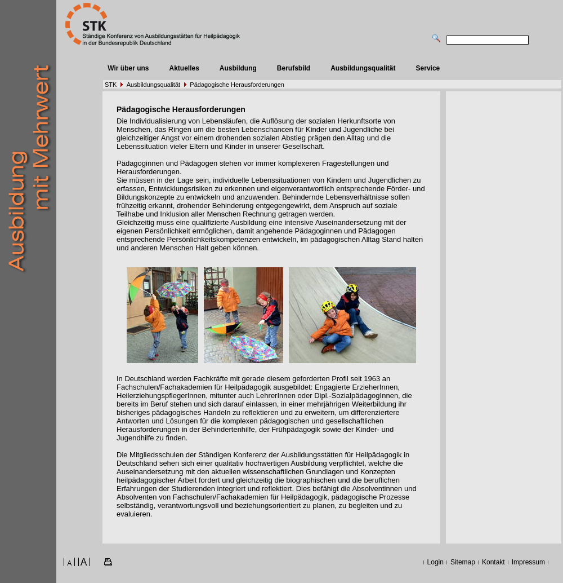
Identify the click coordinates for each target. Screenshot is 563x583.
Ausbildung (238, 68)
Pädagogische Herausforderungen (237, 84)
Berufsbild (293, 68)
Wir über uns (128, 68)
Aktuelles (184, 68)
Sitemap (462, 562)
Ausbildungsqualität (362, 68)
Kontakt (493, 562)
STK (111, 84)
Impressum (528, 562)
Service (428, 68)
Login (435, 562)
